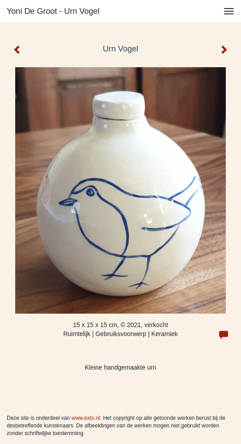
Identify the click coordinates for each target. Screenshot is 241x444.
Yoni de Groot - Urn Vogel (53, 11)
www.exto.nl (86, 418)
